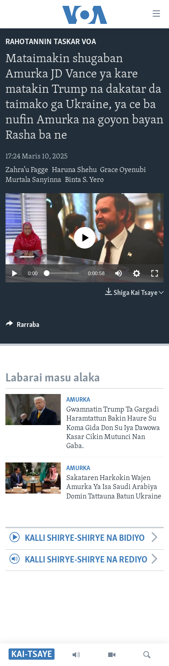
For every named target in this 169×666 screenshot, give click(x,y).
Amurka (78, 400)
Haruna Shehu (74, 170)
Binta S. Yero (84, 180)
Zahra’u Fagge (26, 170)
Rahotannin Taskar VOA (50, 42)
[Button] (22, 326)
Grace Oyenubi (123, 170)
